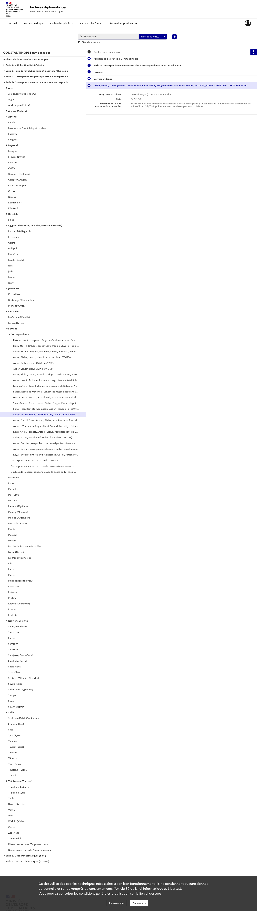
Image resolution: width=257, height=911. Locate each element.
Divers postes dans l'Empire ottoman (28, 844)
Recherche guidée (60, 23)
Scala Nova (14, 666)
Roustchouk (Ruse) (18, 620)
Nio (10, 563)
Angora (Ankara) (17, 110)
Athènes (12, 116)
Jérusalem (13, 288)
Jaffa (10, 271)
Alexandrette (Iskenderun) (22, 93)
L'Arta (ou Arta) (16, 305)
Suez (10, 729)
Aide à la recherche (91, 41)
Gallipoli (13, 248)
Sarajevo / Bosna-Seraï (20, 655)
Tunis (11, 798)
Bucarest (13, 162)
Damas (12, 196)
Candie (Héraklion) (19, 173)
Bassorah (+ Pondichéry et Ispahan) (27, 128)
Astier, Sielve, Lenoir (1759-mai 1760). (33, 362)
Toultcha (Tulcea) (18, 769)
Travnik (12, 775)
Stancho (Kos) (16, 723)
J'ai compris (139, 902)
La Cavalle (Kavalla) (19, 317)
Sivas (11, 700)
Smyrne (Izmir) (16, 706)
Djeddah (13, 214)
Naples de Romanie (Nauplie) (24, 546)
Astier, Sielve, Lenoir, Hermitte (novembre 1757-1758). (42, 357)
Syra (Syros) (14, 735)
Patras (11, 574)
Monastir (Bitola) (17, 523)
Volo (10, 815)
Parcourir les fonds (90, 23)
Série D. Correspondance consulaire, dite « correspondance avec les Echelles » (38, 82)
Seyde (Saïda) (15, 683)
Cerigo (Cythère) (17, 179)
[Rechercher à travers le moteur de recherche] (110, 36)
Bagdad (12, 122)
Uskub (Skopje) (16, 804)
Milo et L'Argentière (19, 517)
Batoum (12, 133)
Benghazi (13, 139)
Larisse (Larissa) (16, 322)
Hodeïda (13, 254)
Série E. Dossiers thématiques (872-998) (27, 861)
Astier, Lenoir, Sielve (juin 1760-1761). (33, 368)
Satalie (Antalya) (17, 660)
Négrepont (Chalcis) (19, 557)
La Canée (13, 311)
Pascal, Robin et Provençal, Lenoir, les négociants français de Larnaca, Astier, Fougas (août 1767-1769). (46, 391)
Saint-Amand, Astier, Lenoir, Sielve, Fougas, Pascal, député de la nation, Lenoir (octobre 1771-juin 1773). (46, 403)
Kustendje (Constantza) (21, 299)
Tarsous (12, 741)
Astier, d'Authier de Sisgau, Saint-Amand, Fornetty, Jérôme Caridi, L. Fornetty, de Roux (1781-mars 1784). (46, 426)
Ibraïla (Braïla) (16, 259)
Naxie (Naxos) (16, 552)
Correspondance (20, 334)
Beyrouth (13, 145)
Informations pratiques (121, 23)
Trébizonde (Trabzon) (20, 781)
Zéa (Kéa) (13, 832)
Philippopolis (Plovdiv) (20, 580)
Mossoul (12, 534)
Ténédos (13, 758)
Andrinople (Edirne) (19, 105)
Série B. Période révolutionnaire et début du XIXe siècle (37, 70)
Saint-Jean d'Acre (17, 626)
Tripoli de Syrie (16, 792)
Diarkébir (13, 208)
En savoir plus (116, 902)
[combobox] (153, 37)
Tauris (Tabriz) (16, 746)
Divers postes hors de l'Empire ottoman (30, 849)
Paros (11, 569)
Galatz (11, 242)
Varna (11, 809)
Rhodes (12, 609)
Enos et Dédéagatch (19, 231)
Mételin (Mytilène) (18, 506)
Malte (11, 483)
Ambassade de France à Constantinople (25, 59)
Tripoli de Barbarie (18, 786)
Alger (11, 99)
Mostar (12, 540)
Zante (11, 827)
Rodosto (13, 615)
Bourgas (12, 151)
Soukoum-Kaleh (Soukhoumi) (24, 718)
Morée (11, 529)
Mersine (12, 500)
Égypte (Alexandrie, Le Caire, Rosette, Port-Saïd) (35, 225)
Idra (10, 265)
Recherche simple (33, 23)
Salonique (13, 632)
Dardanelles (14, 202)
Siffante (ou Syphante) (20, 689)
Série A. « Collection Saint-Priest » (25, 65)
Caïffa (11, 168)
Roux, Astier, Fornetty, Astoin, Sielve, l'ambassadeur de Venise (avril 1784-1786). (46, 431)
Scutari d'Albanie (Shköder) (23, 678)
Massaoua (13, 494)
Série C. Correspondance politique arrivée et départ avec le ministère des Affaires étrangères (38, 76)
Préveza (12, 592)
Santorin (13, 649)
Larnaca (12, 328)
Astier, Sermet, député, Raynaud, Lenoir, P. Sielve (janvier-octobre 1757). (46, 351)
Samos (11, 637)
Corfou (12, 191)
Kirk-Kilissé (14, 294)
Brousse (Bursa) (16, 156)
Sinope (12, 695)
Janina (11, 277)
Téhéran (12, 752)
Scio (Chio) (14, 672)
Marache (13, 489)
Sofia (11, 712)
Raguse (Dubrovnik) (19, 603)
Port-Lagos (14, 586)
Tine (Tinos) (14, 763)
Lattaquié (13, 477)
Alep (10, 88)
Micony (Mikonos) (18, 511)
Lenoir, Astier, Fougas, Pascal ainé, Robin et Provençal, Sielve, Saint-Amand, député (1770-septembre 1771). (46, 397)
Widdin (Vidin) (16, 821)
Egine (11, 219)
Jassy (11, 282)
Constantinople (17, 185)
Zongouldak (14, 838)
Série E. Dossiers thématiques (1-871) (26, 855)
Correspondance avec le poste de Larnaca (34, 460)
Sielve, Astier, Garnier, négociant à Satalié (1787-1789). (43, 437)
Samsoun (13, 643)
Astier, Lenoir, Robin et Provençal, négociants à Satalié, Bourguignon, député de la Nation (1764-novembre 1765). (46, 380)
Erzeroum (13, 236)
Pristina (12, 597)
